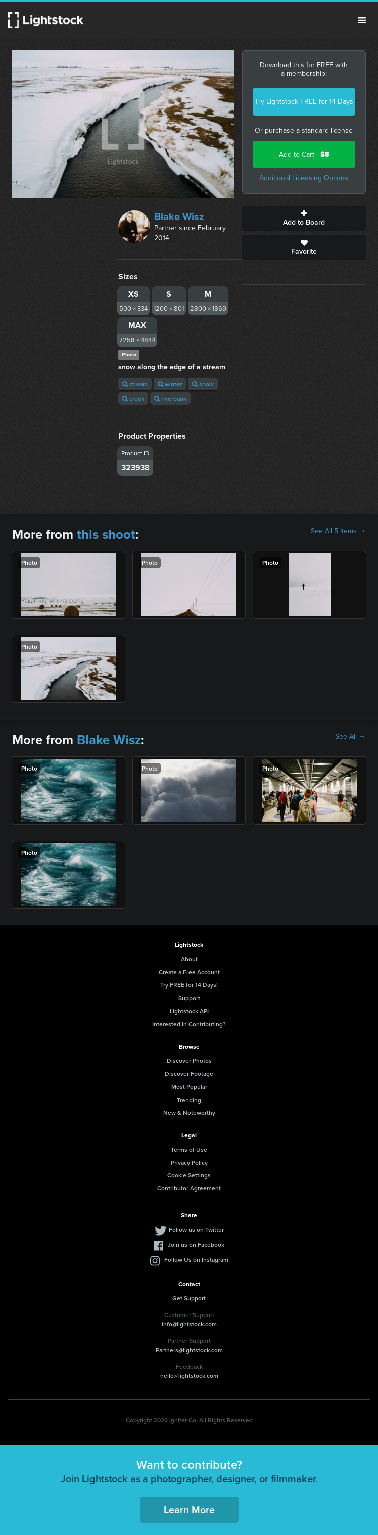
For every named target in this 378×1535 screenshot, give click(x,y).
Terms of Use (189, 1149)
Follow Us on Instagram (196, 1259)
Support (189, 998)
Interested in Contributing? (189, 1024)
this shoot (106, 534)
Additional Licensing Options (303, 178)
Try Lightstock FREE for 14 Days (304, 101)
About (189, 959)
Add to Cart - (304, 154)
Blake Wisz (179, 216)
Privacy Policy (189, 1162)
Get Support (189, 1298)
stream (135, 384)
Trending (189, 1099)
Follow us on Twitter (196, 1229)
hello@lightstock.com (189, 1375)
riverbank (170, 398)
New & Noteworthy (189, 1112)
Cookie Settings (189, 1175)
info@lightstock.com (189, 1324)
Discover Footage (189, 1073)
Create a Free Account (189, 972)
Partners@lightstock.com (189, 1350)
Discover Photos (189, 1060)
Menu (362, 20)
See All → (350, 737)
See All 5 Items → (338, 531)
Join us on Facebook (196, 1244)
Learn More (189, 1509)
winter (170, 384)
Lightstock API (189, 1011)
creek (133, 398)
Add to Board (304, 218)
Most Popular (189, 1086)
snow (203, 384)
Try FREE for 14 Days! (189, 984)
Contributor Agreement (189, 1188)
